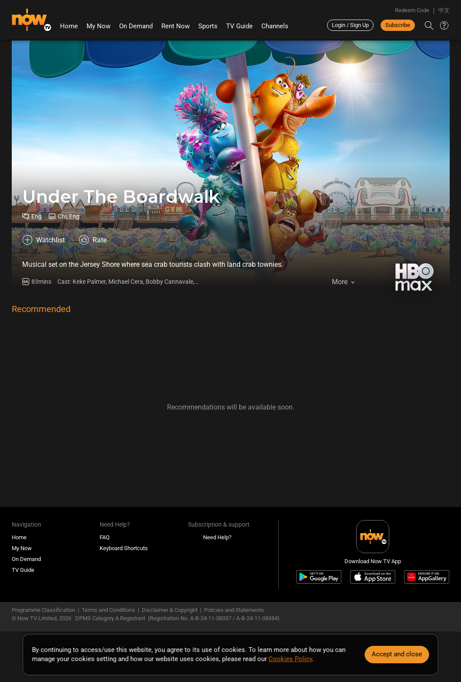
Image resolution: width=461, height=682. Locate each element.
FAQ (105, 537)
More (339, 282)
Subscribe (397, 25)
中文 (444, 10)
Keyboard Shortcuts (124, 548)
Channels (274, 26)
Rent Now (175, 26)
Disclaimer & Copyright (169, 610)
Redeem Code (412, 10)
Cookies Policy (290, 659)
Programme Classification (43, 610)
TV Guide (239, 26)
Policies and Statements (234, 610)
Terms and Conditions (108, 610)
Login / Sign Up (350, 25)
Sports (207, 26)
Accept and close (397, 654)
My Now (98, 26)
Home (69, 26)
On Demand (136, 26)
